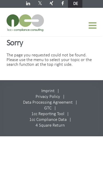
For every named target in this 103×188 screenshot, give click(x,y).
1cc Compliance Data (48, 120)
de (75, 4)
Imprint (48, 91)
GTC (48, 108)
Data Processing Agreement (48, 102)
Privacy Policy (48, 97)
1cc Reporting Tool (47, 114)
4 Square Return (50, 125)
